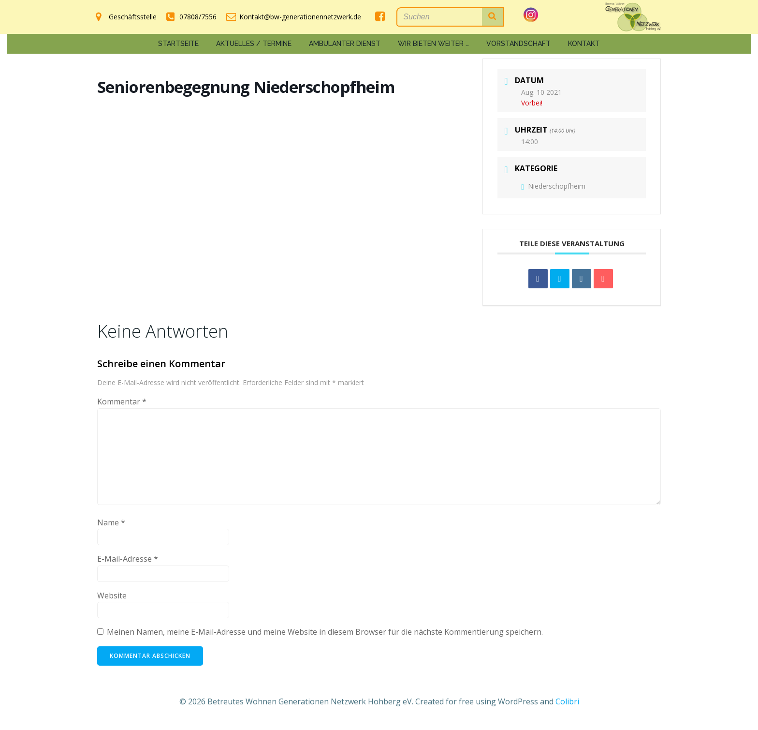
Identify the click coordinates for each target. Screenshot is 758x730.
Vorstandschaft (518, 43)
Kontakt (584, 43)
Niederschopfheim (553, 186)
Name (111, 522)
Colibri (567, 701)
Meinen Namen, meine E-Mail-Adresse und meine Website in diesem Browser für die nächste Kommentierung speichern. (325, 631)
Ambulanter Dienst (344, 43)
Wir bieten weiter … (433, 43)
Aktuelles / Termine (254, 43)
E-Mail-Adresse (127, 558)
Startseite (178, 43)
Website (112, 595)
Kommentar (121, 401)
